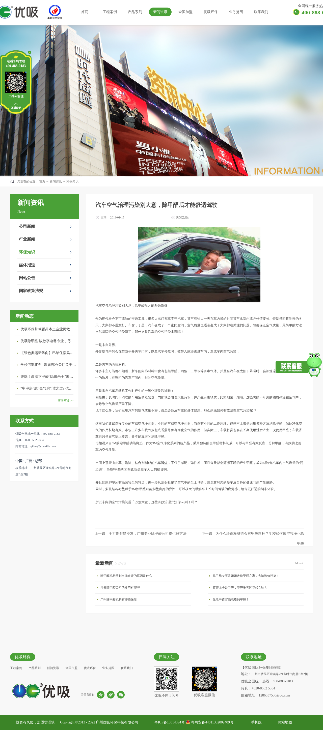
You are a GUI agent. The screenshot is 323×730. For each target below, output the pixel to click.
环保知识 (72, 181)
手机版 (255, 722)
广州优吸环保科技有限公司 (117, 722)
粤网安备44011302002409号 (212, 722)
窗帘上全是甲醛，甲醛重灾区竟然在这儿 (240, 587)
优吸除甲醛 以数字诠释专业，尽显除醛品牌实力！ (48, 341)
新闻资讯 (56, 181)
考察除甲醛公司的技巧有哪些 (120, 587)
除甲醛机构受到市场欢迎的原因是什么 (126, 576)
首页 (84, 12)
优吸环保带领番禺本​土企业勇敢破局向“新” (48, 329)
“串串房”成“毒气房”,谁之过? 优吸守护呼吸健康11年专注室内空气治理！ (48, 388)
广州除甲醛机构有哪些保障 (118, 599)
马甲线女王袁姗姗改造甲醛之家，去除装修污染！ (246, 576)
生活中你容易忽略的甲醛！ (231, 599)
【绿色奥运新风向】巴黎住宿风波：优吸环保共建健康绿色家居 (48, 353)
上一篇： (140, 533)
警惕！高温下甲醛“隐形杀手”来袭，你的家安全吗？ (48, 376)
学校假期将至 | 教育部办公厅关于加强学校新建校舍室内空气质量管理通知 (48, 365)
